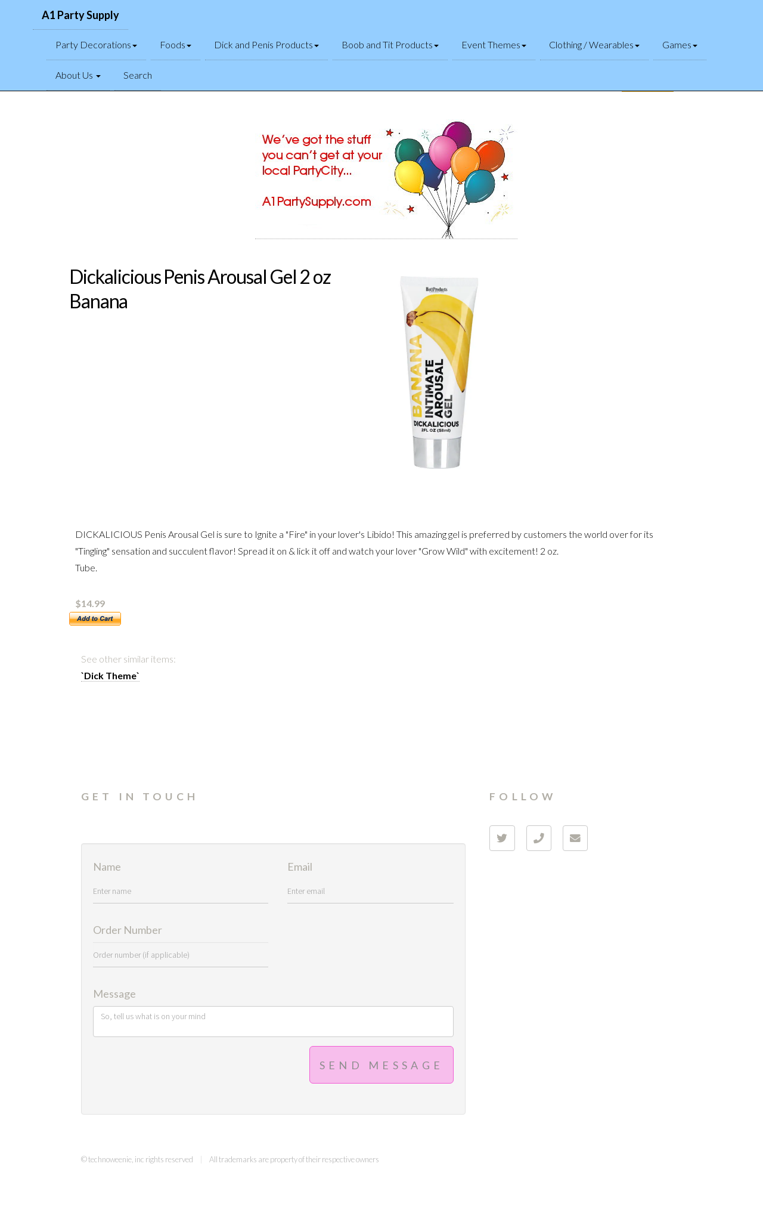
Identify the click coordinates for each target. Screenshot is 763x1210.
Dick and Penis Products (266, 44)
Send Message (382, 1065)
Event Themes (493, 44)
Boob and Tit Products (390, 44)
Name (107, 867)
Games (679, 44)
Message (114, 994)
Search (137, 75)
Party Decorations (96, 44)
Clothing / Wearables (594, 44)
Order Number (127, 930)
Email (299, 867)
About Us (78, 75)
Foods (175, 44)
